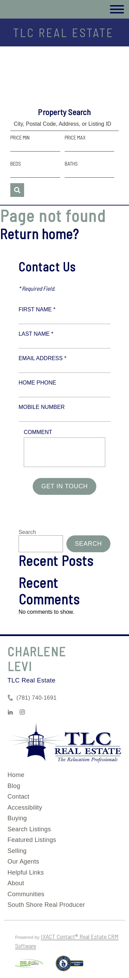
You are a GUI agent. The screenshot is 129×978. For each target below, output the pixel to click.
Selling (17, 850)
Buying (17, 818)
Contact (18, 796)
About (16, 883)
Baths (71, 163)
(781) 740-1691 (37, 698)
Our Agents (23, 861)
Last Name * (36, 334)
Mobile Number (42, 407)
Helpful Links (26, 872)
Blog (14, 785)
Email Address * (42, 358)
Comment (38, 432)
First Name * (37, 309)
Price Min (20, 137)
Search (27, 532)
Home (16, 774)
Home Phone (37, 383)
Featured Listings (32, 839)
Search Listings (29, 829)
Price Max (75, 137)
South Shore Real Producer (46, 904)
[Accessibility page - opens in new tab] (69, 966)
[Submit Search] (17, 190)
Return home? (39, 233)
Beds (15, 163)
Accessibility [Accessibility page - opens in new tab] (25, 807)
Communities (26, 894)
